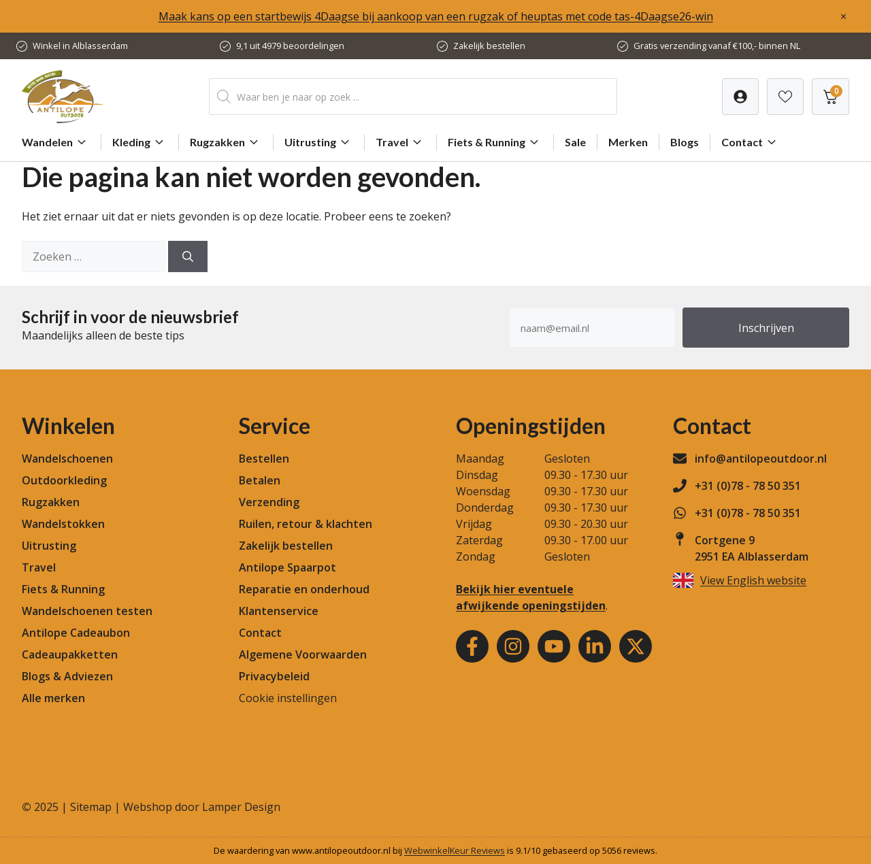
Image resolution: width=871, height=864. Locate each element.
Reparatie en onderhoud (304, 589)
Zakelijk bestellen (489, 45)
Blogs (684, 141)
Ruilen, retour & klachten (305, 523)
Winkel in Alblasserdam (80, 45)
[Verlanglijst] (740, 96)
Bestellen (264, 458)
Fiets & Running (495, 142)
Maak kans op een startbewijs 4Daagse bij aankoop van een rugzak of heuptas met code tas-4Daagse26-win (436, 16)
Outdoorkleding (64, 480)
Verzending (269, 502)
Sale (575, 141)
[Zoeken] (188, 256)
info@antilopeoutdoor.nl (761, 458)
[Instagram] (513, 646)
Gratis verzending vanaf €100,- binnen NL (717, 45)
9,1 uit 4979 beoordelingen (290, 45)
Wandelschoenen (67, 458)
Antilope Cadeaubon (76, 632)
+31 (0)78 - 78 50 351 (748, 485)
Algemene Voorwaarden (303, 654)
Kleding (139, 142)
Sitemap (91, 806)
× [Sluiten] (843, 16)
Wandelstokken (63, 523)
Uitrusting (318, 142)
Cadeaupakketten (70, 654)
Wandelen (56, 142)
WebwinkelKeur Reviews (454, 850)
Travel (400, 142)
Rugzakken (226, 142)
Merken (628, 141)
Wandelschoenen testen (87, 610)
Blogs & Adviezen (67, 676)
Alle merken (53, 698)
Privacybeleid (274, 676)
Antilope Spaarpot (287, 567)
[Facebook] (472, 646)
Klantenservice (278, 610)
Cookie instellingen (288, 698)
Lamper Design (241, 806)
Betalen (259, 480)
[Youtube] (554, 646)
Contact (750, 142)
